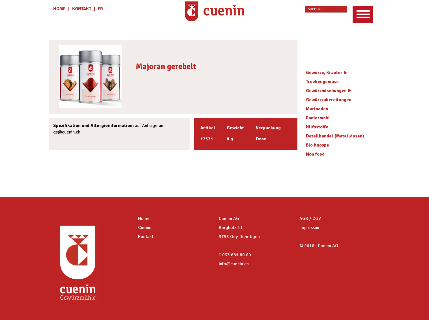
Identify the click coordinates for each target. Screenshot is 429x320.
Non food (315, 154)
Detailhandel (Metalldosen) (335, 136)
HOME (60, 9)
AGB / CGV (310, 218)
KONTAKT (81, 9)
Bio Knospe (317, 145)
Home (144, 218)
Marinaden (317, 109)
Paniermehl (318, 118)
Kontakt (145, 237)
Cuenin (144, 227)
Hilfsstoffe (317, 127)
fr (100, 9)
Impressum (310, 227)
